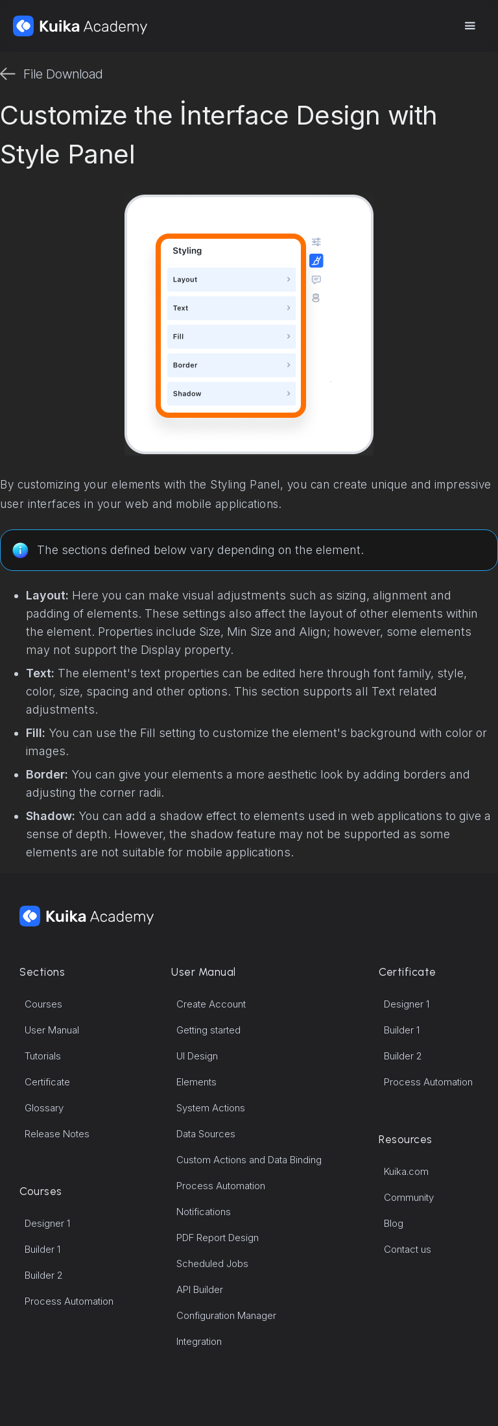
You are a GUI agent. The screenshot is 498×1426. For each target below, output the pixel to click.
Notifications (203, 1211)
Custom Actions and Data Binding (249, 1160)
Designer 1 (47, 1223)
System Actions (210, 1108)
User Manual (52, 1030)
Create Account (211, 1004)
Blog (393, 1223)
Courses (43, 1004)
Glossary (44, 1108)
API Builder (199, 1289)
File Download (62, 74)
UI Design (197, 1056)
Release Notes (57, 1134)
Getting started (208, 1030)
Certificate (47, 1082)
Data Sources (205, 1134)
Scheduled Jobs (212, 1263)
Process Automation (69, 1301)
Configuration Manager (226, 1315)
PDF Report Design (217, 1237)
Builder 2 (44, 1275)
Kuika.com (406, 1171)
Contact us (407, 1249)
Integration (199, 1341)
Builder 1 (42, 1249)
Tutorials (43, 1056)
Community (409, 1197)
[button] (469, 26)
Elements (196, 1082)
